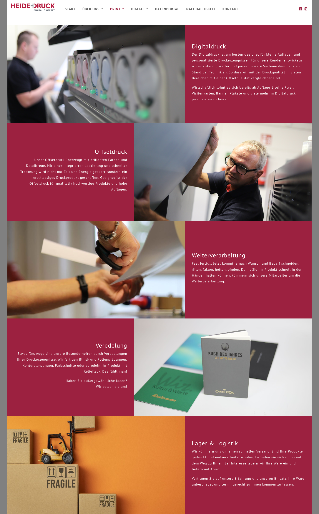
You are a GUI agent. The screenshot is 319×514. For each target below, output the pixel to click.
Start (70, 9)
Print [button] (115, 9)
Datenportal (167, 9)
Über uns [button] (91, 9)
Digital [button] (138, 9)
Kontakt (230, 9)
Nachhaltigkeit (201, 9)
